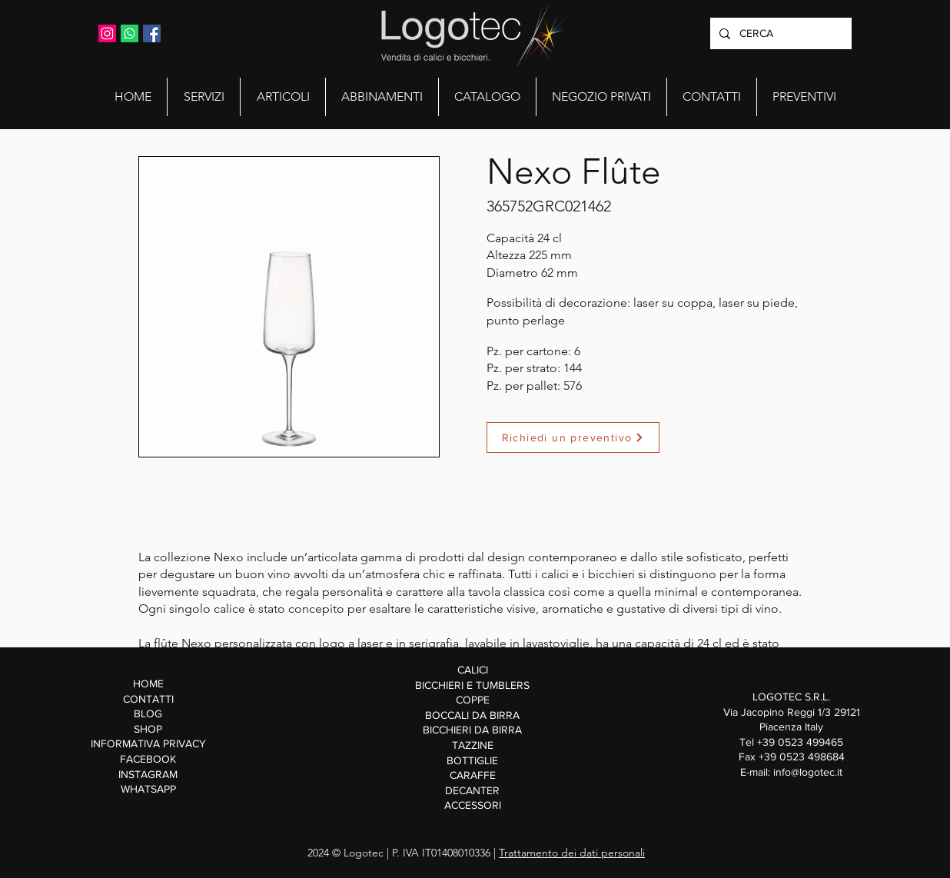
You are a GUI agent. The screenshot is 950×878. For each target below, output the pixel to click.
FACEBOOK (148, 759)
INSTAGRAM (148, 774)
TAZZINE (472, 745)
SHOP (148, 729)
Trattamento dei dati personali (572, 853)
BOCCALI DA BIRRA (472, 715)
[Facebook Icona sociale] (152, 33)
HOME (148, 683)
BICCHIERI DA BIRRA (472, 729)
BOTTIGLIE (472, 760)
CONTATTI (148, 699)
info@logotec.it (807, 772)
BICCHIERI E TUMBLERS (472, 685)
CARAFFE (473, 775)
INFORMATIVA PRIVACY (148, 743)
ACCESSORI (472, 805)
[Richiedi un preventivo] (573, 437)
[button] (204, 97)
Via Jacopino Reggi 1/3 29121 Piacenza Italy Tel (791, 727)
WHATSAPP (148, 789)
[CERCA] (779, 33)
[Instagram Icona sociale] (107, 33)
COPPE (473, 699)
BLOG (148, 713)
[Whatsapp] (129, 33)
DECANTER (472, 790)
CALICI (472, 669)
